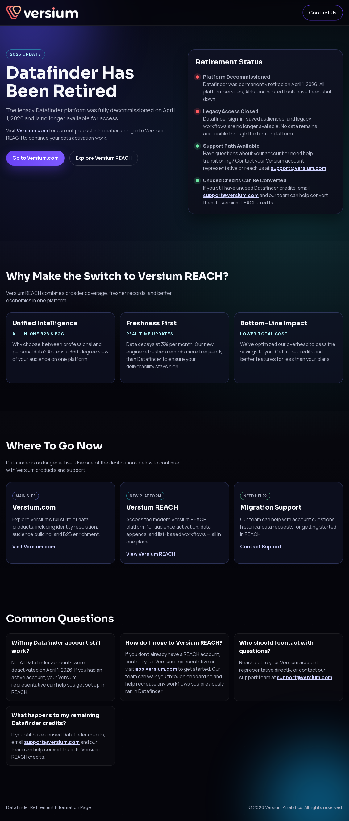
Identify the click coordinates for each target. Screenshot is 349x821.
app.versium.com (156, 669)
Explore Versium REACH (104, 158)
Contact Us (323, 12)
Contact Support (261, 546)
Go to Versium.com (35, 158)
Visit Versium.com (33, 546)
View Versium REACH (150, 554)
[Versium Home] (43, 12)
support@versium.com (298, 168)
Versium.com (32, 130)
